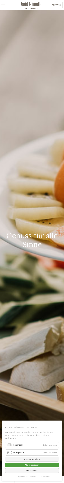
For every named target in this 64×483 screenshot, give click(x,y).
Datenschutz (45, 476)
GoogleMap (19, 452)
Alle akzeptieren (32, 465)
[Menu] (6, 4)
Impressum (34, 476)
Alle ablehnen (32, 470)
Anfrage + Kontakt (21, 476)
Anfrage (56, 5)
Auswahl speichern (32, 459)
